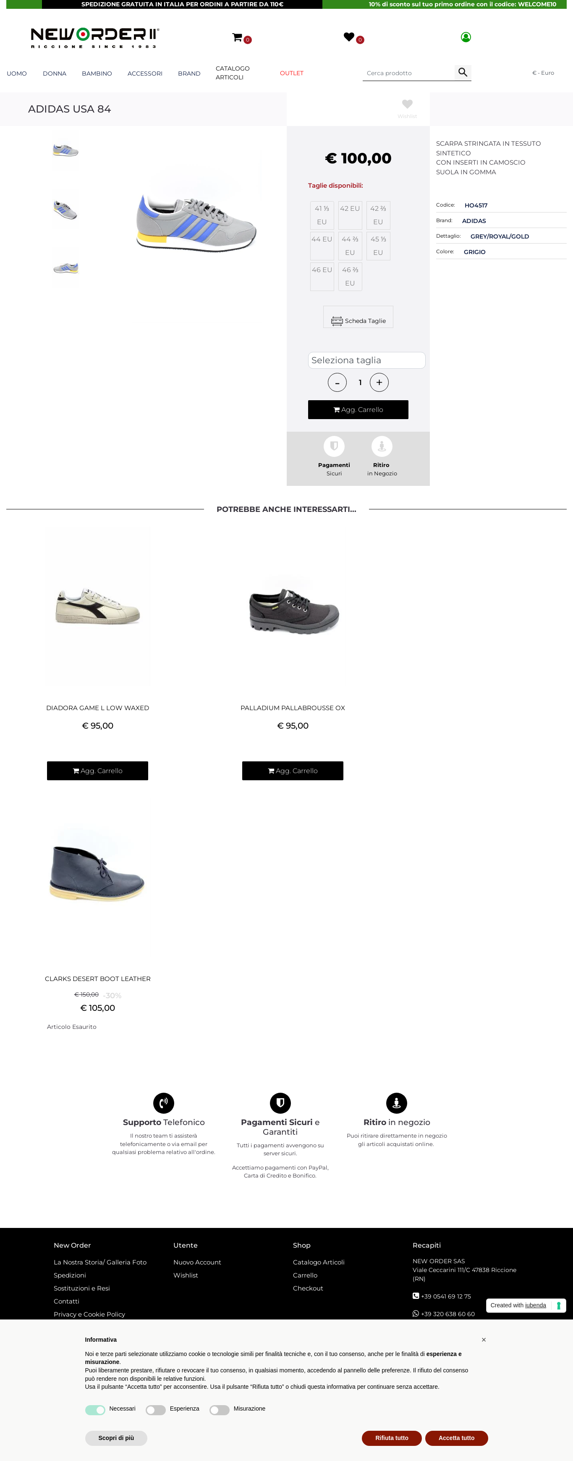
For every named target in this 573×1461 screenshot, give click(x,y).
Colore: (445, 251)
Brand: (444, 220)
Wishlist (185, 1275)
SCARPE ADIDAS (337, 343)
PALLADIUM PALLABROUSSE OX (293, 708)
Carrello (305, 1275)
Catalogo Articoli (233, 73)
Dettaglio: (448, 236)
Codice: (445, 205)
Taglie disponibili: (335, 185)
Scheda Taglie (365, 320)
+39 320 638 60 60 (448, 1314)
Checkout (308, 1288)
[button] (237, 37)
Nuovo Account (197, 1262)
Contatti (66, 1301)
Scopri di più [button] (116, 1438)
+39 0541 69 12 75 (446, 1296)
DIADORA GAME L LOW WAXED (97, 708)
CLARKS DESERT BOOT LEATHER (98, 979)
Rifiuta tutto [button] (391, 1438)
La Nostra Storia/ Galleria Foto (100, 1262)
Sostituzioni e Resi (83, 1288)
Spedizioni (70, 1275)
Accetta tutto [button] (457, 1438)
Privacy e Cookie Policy (89, 1314)
